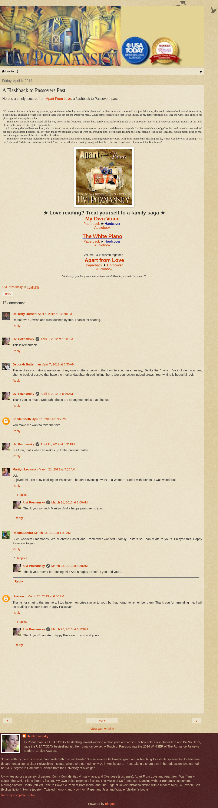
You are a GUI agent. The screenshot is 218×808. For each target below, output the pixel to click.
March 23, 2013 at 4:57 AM (52, 533)
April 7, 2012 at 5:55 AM (58, 364)
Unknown (19, 596)
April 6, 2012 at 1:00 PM (57, 339)
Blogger (110, 803)
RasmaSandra (23, 533)
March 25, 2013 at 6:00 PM (46, 596)
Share (7, 293)
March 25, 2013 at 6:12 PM (69, 629)
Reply (16, 326)
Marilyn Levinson (25, 469)
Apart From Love (58, 99)
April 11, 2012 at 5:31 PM (58, 444)
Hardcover (115, 265)
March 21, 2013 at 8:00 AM (69, 502)
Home (102, 720)
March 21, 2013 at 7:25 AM (57, 469)
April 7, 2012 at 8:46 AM (57, 393)
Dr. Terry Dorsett (25, 314)
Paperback (91, 224)
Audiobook (102, 227)
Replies (22, 494)
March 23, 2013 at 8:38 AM (69, 566)
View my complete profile (18, 795)
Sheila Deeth (22, 419)
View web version (102, 728)
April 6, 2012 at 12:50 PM (55, 314)
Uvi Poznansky (23, 339)
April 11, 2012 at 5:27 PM (49, 419)
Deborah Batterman (27, 364)
